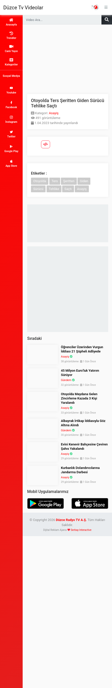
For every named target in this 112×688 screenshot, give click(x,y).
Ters (55, 181)
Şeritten (68, 181)
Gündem (66, 380)
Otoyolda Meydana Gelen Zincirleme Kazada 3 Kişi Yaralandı (79, 398)
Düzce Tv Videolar (23, 8)
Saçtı (68, 189)
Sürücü (38, 189)
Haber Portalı (95, 7)
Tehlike (54, 189)
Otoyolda (39, 181)
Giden (84, 181)
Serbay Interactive (81, 530)
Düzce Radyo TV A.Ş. (71, 520)
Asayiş (53, 113)
